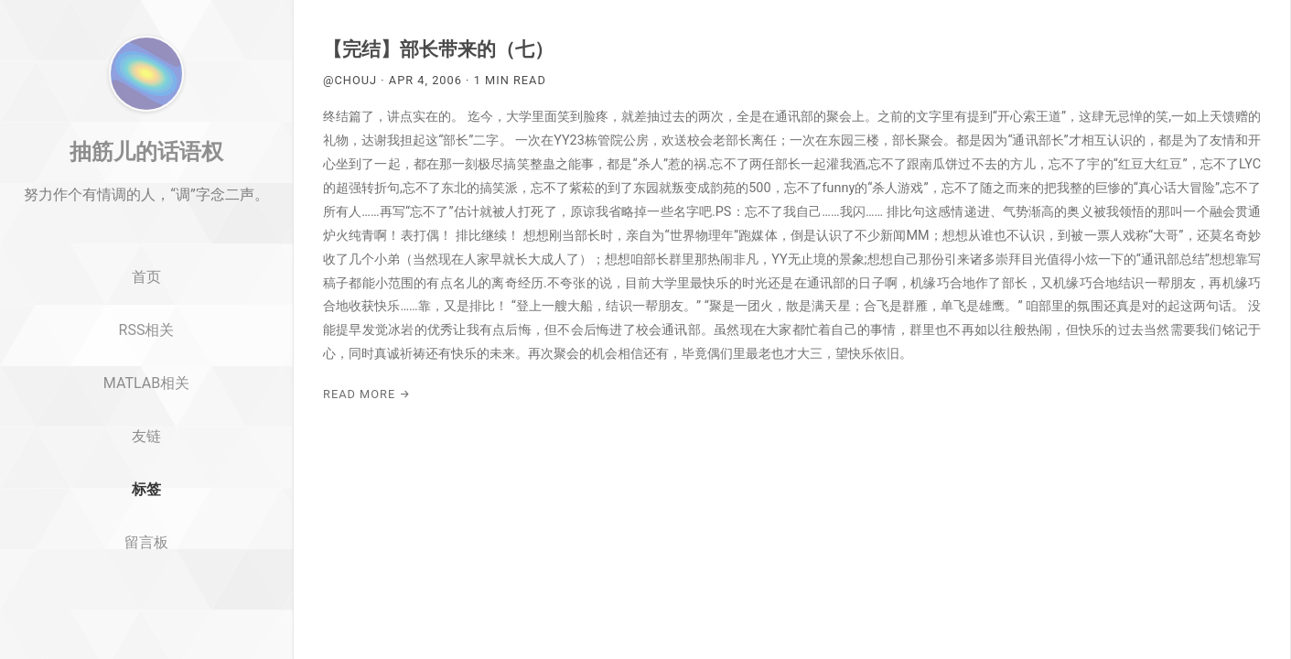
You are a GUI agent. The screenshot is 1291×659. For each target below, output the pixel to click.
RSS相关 (147, 401)
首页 (146, 349)
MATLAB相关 (146, 454)
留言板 (146, 613)
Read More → (367, 394)
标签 (146, 560)
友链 (146, 507)
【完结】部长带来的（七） (438, 49)
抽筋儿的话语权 (146, 222)
